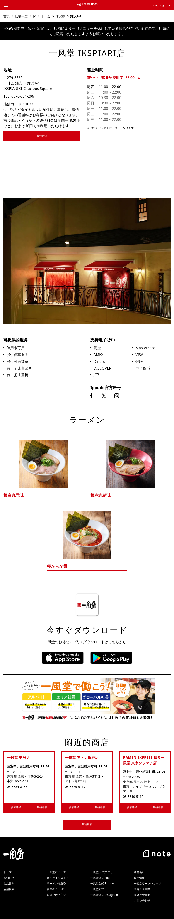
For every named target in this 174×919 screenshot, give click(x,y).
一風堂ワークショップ (147, 884)
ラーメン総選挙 (56, 884)
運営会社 (139, 872)
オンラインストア (58, 878)
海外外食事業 (142, 895)
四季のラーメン (56, 889)
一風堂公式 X (98, 889)
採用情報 (139, 878)
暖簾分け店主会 (56, 895)
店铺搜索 (87, 824)
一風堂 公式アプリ (101, 872)
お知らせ (8, 878)
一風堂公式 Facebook (103, 884)
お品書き (8, 884)
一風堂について (56, 872)
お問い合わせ (142, 901)
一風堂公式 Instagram (104, 895)
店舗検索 (8, 889)
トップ (7, 872)
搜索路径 (55, 137)
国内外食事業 (142, 889)
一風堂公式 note (100, 878)
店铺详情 (42, 807)
